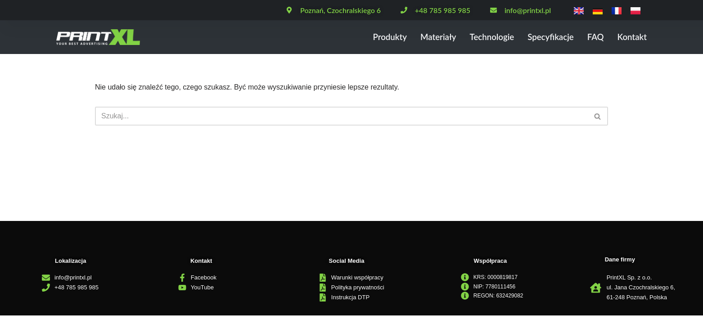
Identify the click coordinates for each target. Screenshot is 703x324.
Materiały (435, 37)
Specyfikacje (549, 37)
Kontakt (632, 37)
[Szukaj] (341, 116)
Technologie (489, 37)
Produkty (386, 37)
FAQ (595, 37)
